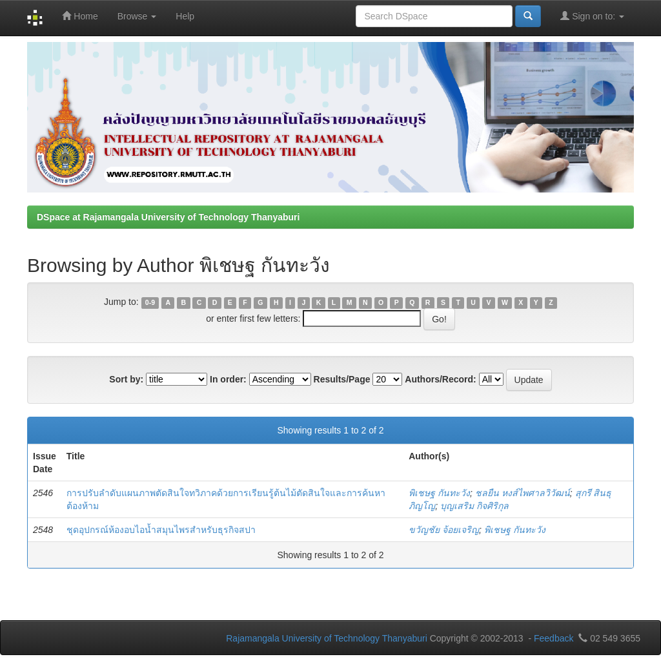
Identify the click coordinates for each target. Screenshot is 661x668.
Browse (137, 16)
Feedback (553, 638)
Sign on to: (592, 15)
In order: (228, 379)
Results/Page (342, 379)
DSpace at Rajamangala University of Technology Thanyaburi (168, 217)
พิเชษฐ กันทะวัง (439, 493)
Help (185, 16)
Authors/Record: (440, 379)
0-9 (150, 302)
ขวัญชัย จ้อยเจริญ (444, 530)
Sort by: (126, 379)
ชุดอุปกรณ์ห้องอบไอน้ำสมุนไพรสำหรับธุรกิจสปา (161, 530)
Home (79, 15)
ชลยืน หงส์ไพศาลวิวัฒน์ (522, 493)
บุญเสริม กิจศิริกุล (474, 506)
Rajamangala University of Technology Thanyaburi (326, 638)
